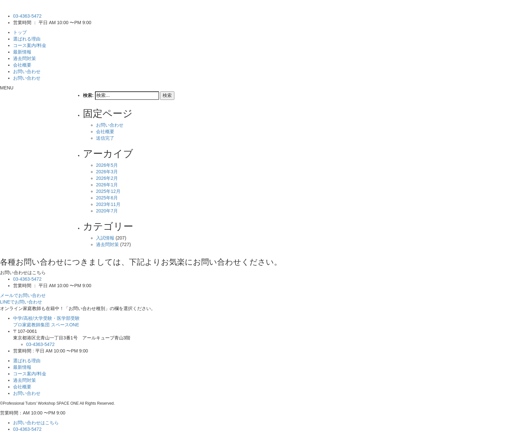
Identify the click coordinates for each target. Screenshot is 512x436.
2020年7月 (107, 210)
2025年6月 (107, 197)
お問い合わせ (26, 71)
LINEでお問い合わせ (21, 301)
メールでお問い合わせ (23, 295)
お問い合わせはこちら (36, 422)
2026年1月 (107, 184)
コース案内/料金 (29, 45)
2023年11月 (108, 204)
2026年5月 (107, 165)
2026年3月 (107, 171)
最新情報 (22, 51)
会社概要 (22, 65)
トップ (20, 32)
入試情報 (105, 238)
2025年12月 (108, 191)
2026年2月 (107, 178)
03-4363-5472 (27, 16)
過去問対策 (24, 58)
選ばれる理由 (26, 38)
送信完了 (105, 138)
